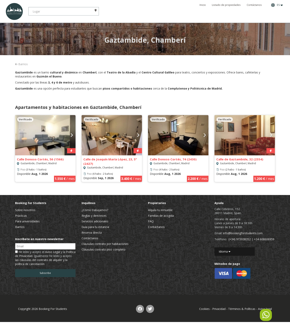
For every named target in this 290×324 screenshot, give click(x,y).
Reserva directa (92, 232)
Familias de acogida (161, 216)
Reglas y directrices (94, 216)
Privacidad (219, 309)
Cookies (204, 309)
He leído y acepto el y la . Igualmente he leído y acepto (45, 258)
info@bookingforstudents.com (243, 233)
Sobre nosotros (25, 210)
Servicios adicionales (95, 221)
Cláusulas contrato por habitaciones (105, 244)
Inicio (203, 5)
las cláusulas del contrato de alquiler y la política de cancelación (41, 262)
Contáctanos (254, 5)
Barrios (21, 64)
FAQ (151, 221)
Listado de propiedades (226, 5)
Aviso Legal (52, 252)
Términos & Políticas (241, 309)
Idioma (224, 251)
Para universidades (27, 221)
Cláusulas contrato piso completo (103, 249)
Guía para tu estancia (95, 227)
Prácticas (21, 216)
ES (277, 5)
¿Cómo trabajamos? (95, 210)
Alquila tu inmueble (160, 210)
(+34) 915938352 (240, 239)
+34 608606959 (264, 239)
